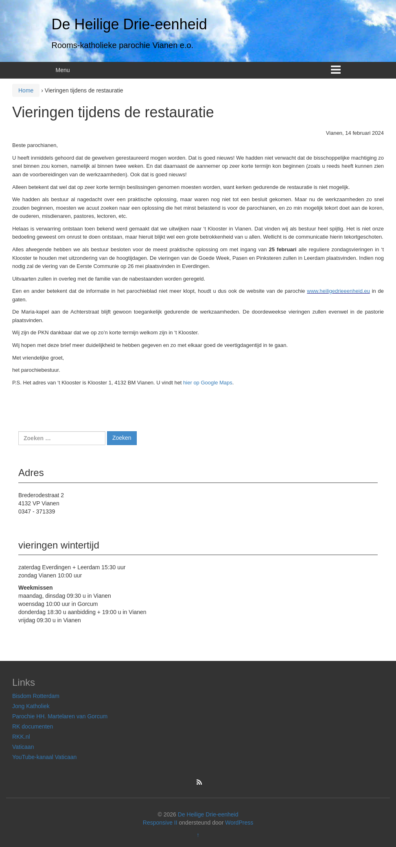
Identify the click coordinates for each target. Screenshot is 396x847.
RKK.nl (21, 736)
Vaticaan (23, 747)
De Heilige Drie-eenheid (129, 24)
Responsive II (160, 822)
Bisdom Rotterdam (35, 696)
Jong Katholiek (31, 706)
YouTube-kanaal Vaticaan (44, 757)
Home (25, 90)
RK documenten (32, 726)
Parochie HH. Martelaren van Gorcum (59, 716)
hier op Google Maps (207, 383)
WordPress (239, 822)
